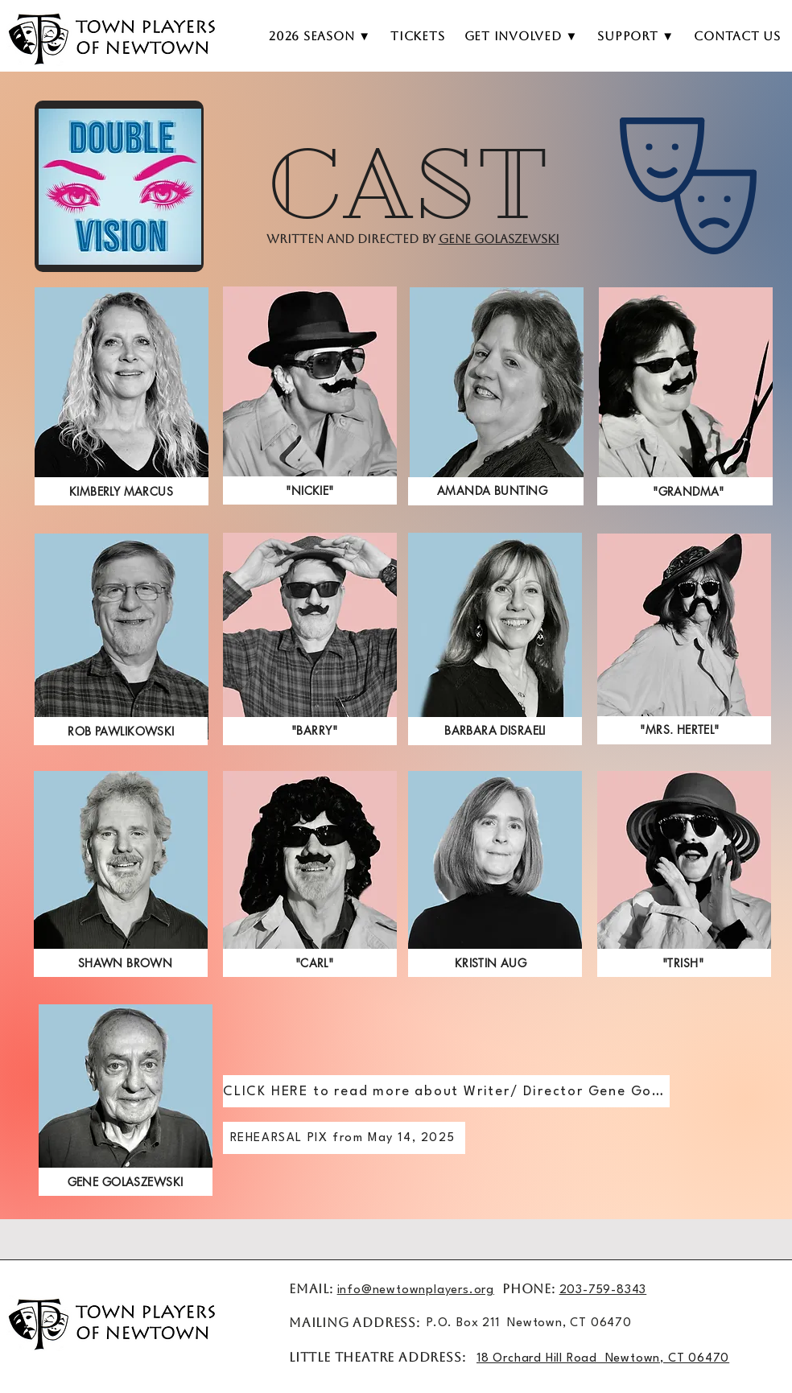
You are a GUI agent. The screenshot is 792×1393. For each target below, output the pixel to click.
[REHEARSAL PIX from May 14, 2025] (344, 1138)
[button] (521, 36)
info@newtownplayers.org (415, 1290)
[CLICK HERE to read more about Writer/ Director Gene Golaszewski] (446, 1091)
